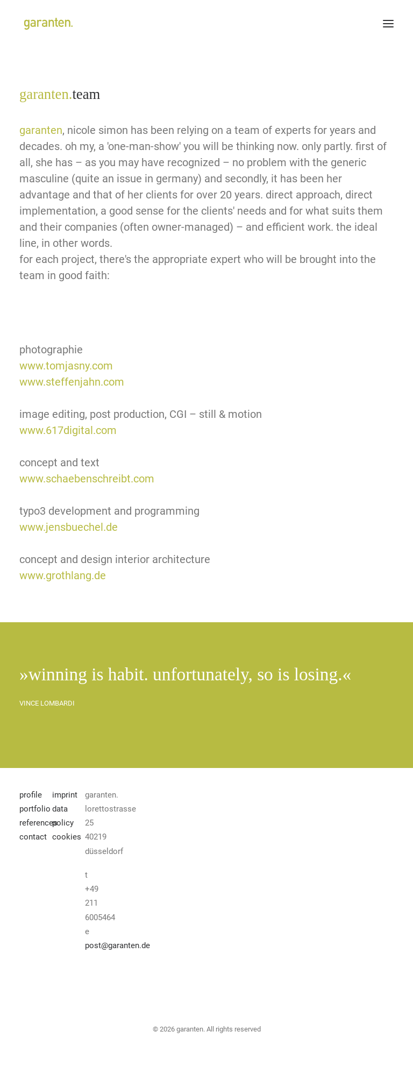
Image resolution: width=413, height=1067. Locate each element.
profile (30, 795)
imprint (64, 795)
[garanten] (47, 24)
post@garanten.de (117, 945)
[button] (388, 23)
